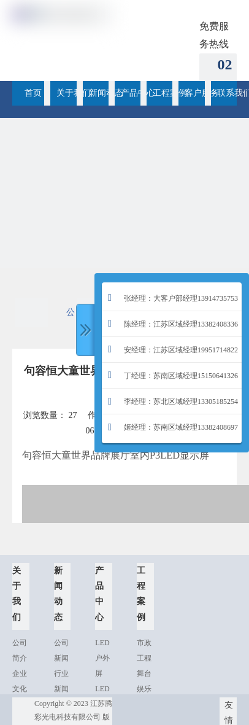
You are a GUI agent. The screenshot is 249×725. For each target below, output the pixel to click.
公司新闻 (70, 317)
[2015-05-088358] (124, 242)
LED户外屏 (102, 658)
